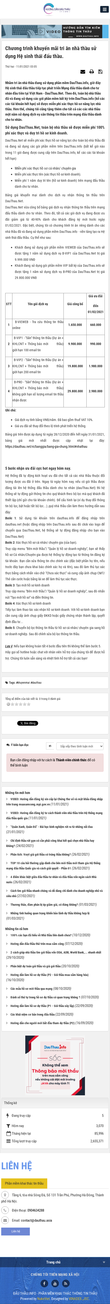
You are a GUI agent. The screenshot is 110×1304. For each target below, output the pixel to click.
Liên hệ (15, 1231)
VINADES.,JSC (79, 1299)
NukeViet (43, 1299)
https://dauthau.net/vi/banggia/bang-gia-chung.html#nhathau (46, 446)
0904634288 (35, 1210)
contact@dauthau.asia (36, 1220)
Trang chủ (53, 1262)
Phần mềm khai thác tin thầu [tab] (24, 1183)
